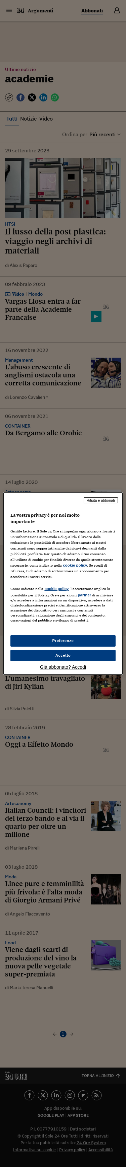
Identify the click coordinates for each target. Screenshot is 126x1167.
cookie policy (75, 565)
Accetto (63, 655)
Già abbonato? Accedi (63, 667)
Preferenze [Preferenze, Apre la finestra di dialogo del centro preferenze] (63, 641)
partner (84, 595)
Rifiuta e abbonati (101, 500)
